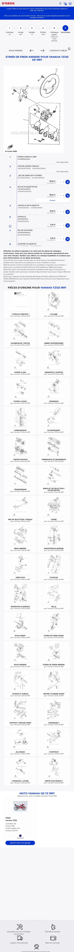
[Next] (42, 50)
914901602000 (23, 221)
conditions (40, 10)
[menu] (70, 3)
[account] (60, 3)
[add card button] (67, 182)
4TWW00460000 (24, 191)
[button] (69, 49)
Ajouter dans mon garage (20, 843)
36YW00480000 (24, 235)
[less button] (57, 182)
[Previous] (31, 50)
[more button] (63, 182)
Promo (52, 200)
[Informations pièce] (10, 226)
